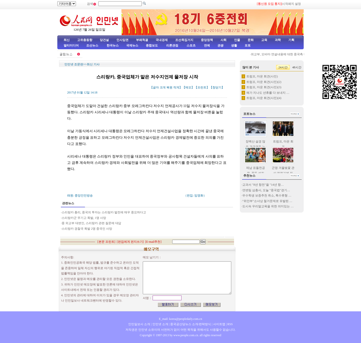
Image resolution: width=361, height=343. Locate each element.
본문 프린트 (106, 241)
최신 (67, 40)
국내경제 (162, 40)
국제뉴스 (132, 45)
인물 (237, 40)
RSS (230, 324)
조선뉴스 (92, 45)
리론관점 (172, 45)
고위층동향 (84, 40)
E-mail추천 (153, 241)
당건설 (104, 40)
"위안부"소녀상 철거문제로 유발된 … (267, 201)
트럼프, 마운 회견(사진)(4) (263, 98)
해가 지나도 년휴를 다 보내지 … (267, 92)
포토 (248, 45)
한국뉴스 (113, 45)
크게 (163, 87)
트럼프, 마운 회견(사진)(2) (263, 82)
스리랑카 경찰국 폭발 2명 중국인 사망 (87, 228)
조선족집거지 (184, 40)
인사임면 (122, 40)
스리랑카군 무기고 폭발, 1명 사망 (84, 218)
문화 (251, 40)
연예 (206, 45)
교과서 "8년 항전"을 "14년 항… (263, 184)
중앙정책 (207, 40)
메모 (188, 87)
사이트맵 (219, 324)
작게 (176, 87)
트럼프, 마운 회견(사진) (262, 76)
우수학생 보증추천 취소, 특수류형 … (266, 195)
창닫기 (216, 87)
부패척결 (142, 40)
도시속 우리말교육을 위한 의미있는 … (268, 206)
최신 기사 (93, 64)
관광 (220, 45)
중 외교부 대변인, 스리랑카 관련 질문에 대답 (91, 223)
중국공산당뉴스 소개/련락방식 (190, 324)
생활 (234, 45)
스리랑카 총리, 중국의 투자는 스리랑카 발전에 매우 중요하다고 (104, 212)
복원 (169, 87)
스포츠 (191, 45)
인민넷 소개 (160, 324)
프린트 (201, 87)
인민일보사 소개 (139, 324)
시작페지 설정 (291, 4)
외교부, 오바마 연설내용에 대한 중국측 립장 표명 (285, 54)
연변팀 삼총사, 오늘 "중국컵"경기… (266, 190)
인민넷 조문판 (73, 64)
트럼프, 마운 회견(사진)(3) (263, 87)
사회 (223, 40)
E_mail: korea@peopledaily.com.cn (180, 319)
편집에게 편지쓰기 (130, 241)
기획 (291, 40)
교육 (264, 40)
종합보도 (152, 45)
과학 (278, 40)
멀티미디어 (71, 45)
